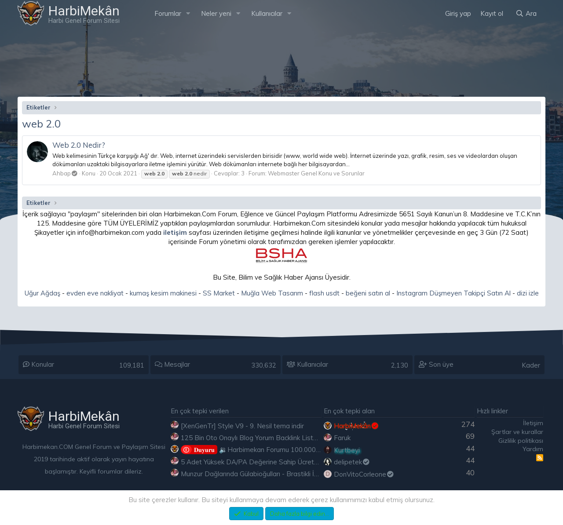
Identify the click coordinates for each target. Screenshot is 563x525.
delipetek (352, 462)
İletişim (533, 423)
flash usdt (324, 293)
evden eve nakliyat (95, 293)
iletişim (175, 232)
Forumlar (167, 13)
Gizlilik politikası (520, 441)
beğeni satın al (368, 293)
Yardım (533, 449)
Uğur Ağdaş (42, 293)
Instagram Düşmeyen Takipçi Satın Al (453, 293)
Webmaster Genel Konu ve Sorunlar (316, 173)
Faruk (342, 438)
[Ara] (526, 13)
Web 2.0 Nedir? (78, 144)
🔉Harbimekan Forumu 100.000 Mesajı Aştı (266, 449)
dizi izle (528, 293)
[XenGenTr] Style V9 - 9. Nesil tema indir (242, 426)
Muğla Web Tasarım (272, 293)
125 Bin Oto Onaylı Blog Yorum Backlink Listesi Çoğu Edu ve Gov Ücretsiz (291, 438)
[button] (188, 13)
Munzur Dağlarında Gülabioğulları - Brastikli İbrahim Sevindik (271, 474)
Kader (531, 365)
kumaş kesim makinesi (163, 293)
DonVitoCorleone (364, 474)
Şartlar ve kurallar (517, 432)
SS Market (219, 293)
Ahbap (65, 173)
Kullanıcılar (266, 13)
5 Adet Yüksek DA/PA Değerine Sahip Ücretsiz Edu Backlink (271, 462)
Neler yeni (216, 13)
